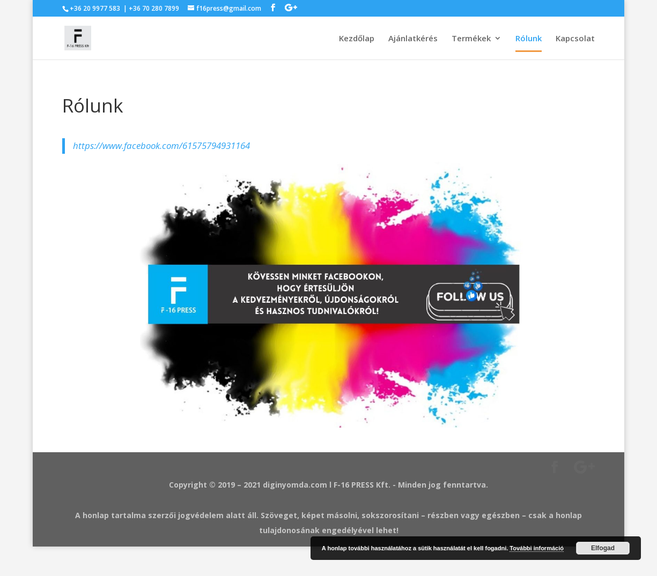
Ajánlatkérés (413, 38)
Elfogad (603, 548)
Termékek (471, 38)
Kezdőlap (356, 38)
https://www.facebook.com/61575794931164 (161, 145)
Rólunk (528, 38)
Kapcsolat (575, 38)
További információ (537, 548)
